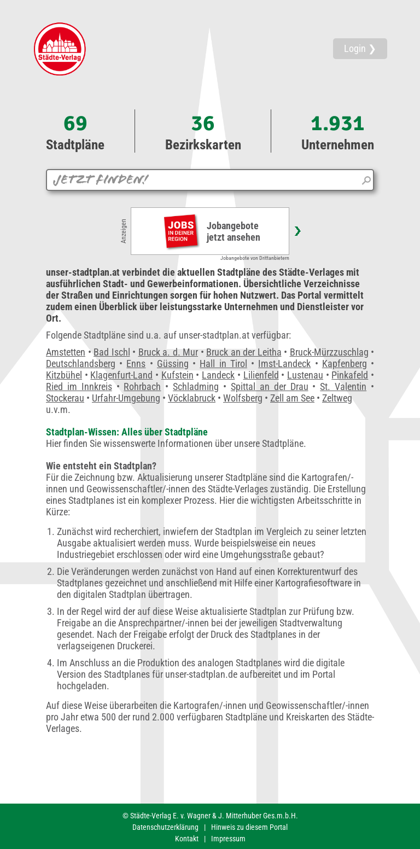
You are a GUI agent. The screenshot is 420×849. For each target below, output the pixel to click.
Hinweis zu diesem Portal (249, 827)
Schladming (196, 386)
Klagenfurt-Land (121, 375)
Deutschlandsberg (80, 363)
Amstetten (65, 352)
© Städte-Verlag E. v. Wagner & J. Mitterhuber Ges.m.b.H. (210, 815)
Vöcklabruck (191, 398)
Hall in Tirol (223, 363)
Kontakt (187, 838)
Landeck (218, 375)
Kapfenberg (344, 363)
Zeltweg (337, 398)
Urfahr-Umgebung (126, 398)
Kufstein (177, 375)
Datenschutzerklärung (165, 827)
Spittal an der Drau (269, 386)
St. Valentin (343, 386)
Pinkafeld (349, 375)
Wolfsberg (242, 398)
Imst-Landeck (284, 363)
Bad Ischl (112, 352)
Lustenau (305, 375)
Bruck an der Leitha (244, 352)
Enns (135, 363)
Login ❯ (360, 48)
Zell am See (292, 398)
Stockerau (65, 398)
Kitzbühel (64, 375)
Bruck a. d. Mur (168, 352)
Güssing (173, 363)
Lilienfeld (261, 375)
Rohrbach (142, 386)
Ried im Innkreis (79, 386)
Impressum (228, 838)
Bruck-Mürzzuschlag (329, 352)
